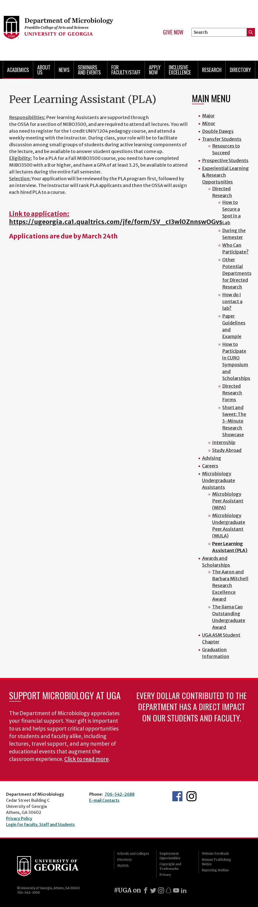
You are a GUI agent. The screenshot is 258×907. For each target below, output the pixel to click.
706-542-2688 (120, 794)
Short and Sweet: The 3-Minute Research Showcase (234, 421)
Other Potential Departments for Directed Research (236, 273)
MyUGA (122, 865)
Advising (211, 458)
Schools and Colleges (133, 853)
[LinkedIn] (184, 890)
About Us (43, 69)
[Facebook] (146, 890)
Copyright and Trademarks (170, 866)
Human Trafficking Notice (216, 862)
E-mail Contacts (104, 800)
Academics (18, 70)
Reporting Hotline (215, 870)
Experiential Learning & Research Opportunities (225, 175)
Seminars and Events (89, 69)
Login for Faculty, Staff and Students (40, 824)
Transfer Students (221, 139)
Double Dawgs (218, 131)
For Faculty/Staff (126, 69)
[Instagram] (161, 890)
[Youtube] (176, 890)
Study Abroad (226, 450)
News (64, 70)
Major (208, 116)
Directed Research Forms (232, 393)
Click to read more (86, 759)
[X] (153, 890)
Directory (240, 70)
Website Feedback (215, 853)
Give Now (173, 32)
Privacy (165, 875)
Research (211, 70)
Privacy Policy (19, 818)
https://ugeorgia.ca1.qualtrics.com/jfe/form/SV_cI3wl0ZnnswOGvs (115, 222)
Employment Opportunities (169, 856)
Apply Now (154, 69)
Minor (208, 123)
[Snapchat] (169, 890)
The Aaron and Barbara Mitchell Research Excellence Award (230, 585)
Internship (223, 442)
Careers (210, 466)
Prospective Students (225, 160)
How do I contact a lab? (232, 301)
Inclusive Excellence (180, 69)
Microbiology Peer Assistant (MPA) (227, 501)
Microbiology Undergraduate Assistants (218, 480)
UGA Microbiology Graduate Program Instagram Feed (191, 796)
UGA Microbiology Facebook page (177, 796)
